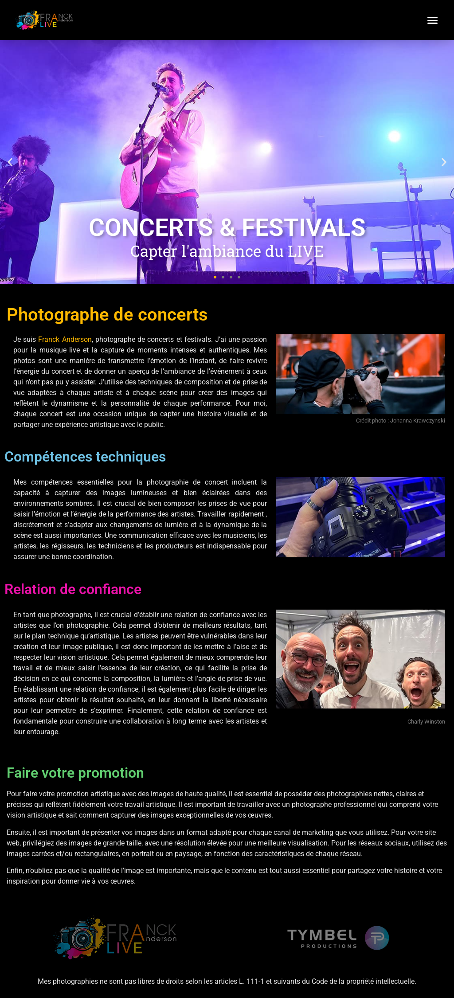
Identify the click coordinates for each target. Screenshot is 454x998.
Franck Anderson (64, 339)
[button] (432, 20)
